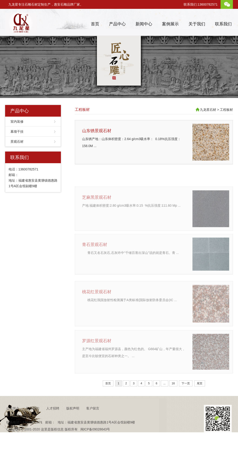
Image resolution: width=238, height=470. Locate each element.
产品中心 (117, 24)
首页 (95, 24)
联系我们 (223, 24)
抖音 (26, 424)
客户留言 (92, 417)
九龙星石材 (208, 110)
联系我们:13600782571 (201, 4)
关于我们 (196, 24)
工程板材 (82, 110)
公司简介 (12, 417)
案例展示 (170, 24)
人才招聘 (52, 417)
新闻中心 (144, 24)
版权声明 (72, 417)
